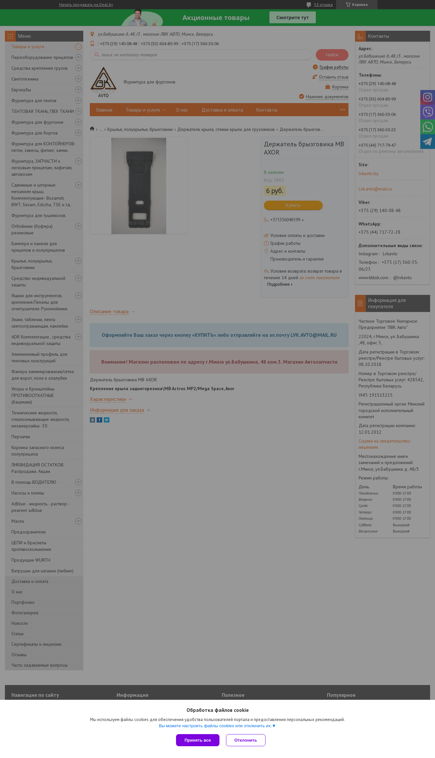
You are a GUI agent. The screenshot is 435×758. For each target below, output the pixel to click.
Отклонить (245, 740)
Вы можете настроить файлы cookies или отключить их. (215, 725)
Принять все (198, 740)
